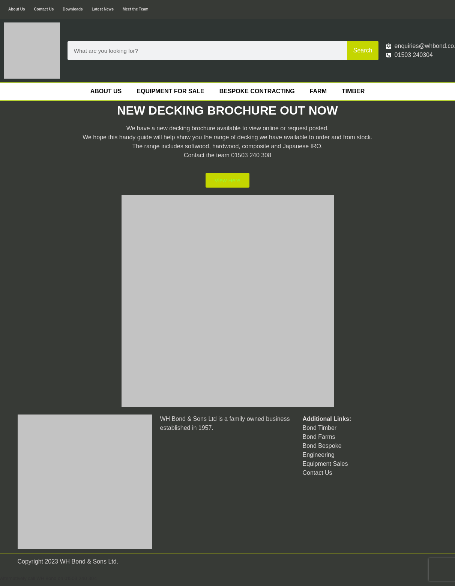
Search (362, 50)
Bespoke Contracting (257, 91)
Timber (353, 91)
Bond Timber (319, 428)
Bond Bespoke (321, 446)
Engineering (318, 455)
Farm (318, 91)
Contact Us (44, 9)
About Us (16, 9)
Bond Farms (318, 437)
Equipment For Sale (170, 91)
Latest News (103, 9)
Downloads (73, 9)
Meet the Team (136, 9)
